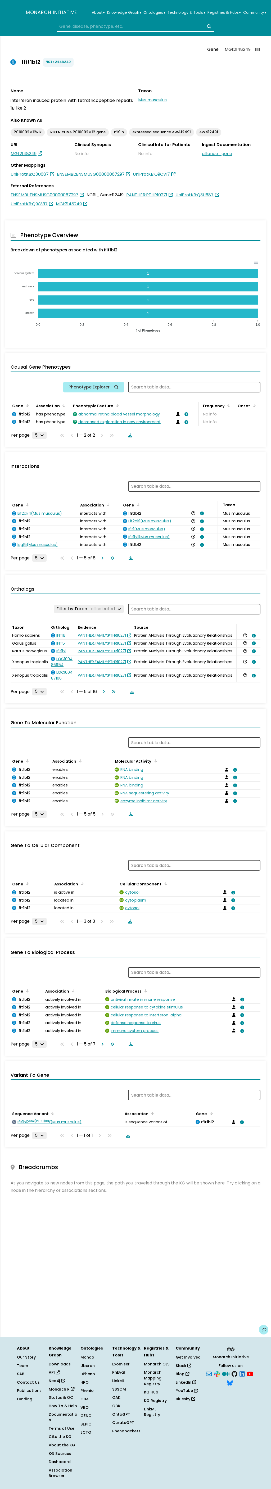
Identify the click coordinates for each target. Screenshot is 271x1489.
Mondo (87, 1357)
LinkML (118, 1380)
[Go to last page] (111, 558)
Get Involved (188, 1357)
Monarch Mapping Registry (152, 1378)
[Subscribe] (209, 1373)
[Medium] (225, 1373)
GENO (86, 1415)
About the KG (62, 1445)
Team (22, 1365)
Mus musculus (152, 100)
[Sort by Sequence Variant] (52, 1113)
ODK (116, 1406)
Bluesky (185, 1399)
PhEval (118, 1372)
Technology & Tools (186, 13)
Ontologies (154, 13)
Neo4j (57, 1380)
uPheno (87, 1374)
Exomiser (121, 1364)
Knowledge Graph (124, 13)
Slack (183, 1365)
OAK (116, 1397)
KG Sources (60, 1453)
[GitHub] (234, 1373)
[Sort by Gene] (26, 405)
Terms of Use (61, 1428)
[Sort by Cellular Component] (164, 883)
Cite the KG (60, 1436)
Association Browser (60, 1473)
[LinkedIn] (242, 1373)
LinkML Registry (152, 1412)
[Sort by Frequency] (228, 405)
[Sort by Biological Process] (145, 990)
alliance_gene (217, 154)
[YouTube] (250, 1373)
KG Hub (151, 1392)
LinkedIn (186, 1382)
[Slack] (217, 1373)
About (98, 13)
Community (254, 13)
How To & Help (63, 1406)
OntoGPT (121, 1414)
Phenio (87, 1390)
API (54, 1372)
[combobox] (135, 26)
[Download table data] (129, 435)
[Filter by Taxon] (89, 609)
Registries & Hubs (224, 13)
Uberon (87, 1365)
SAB (20, 1374)
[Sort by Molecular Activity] (154, 760)
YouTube (187, 1390)
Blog (182, 1374)
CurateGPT (123, 1422)
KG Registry (155, 1400)
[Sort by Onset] (253, 405)
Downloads (60, 1364)
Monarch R (61, 1389)
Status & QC (61, 1397)
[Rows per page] (39, 435)
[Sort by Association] (63, 405)
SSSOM (119, 1389)
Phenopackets (126, 1431)
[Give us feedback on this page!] (263, 1329)
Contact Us (28, 1382)
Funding (24, 1399)
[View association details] (185, 414)
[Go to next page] (101, 558)
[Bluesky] (230, 1382)
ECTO (85, 1432)
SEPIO (86, 1424)
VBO (84, 1407)
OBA (84, 1399)
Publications (29, 1390)
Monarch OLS (157, 1364)
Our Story (26, 1357)
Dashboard (60, 1461)
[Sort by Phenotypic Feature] (116, 405)
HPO (84, 1382)
